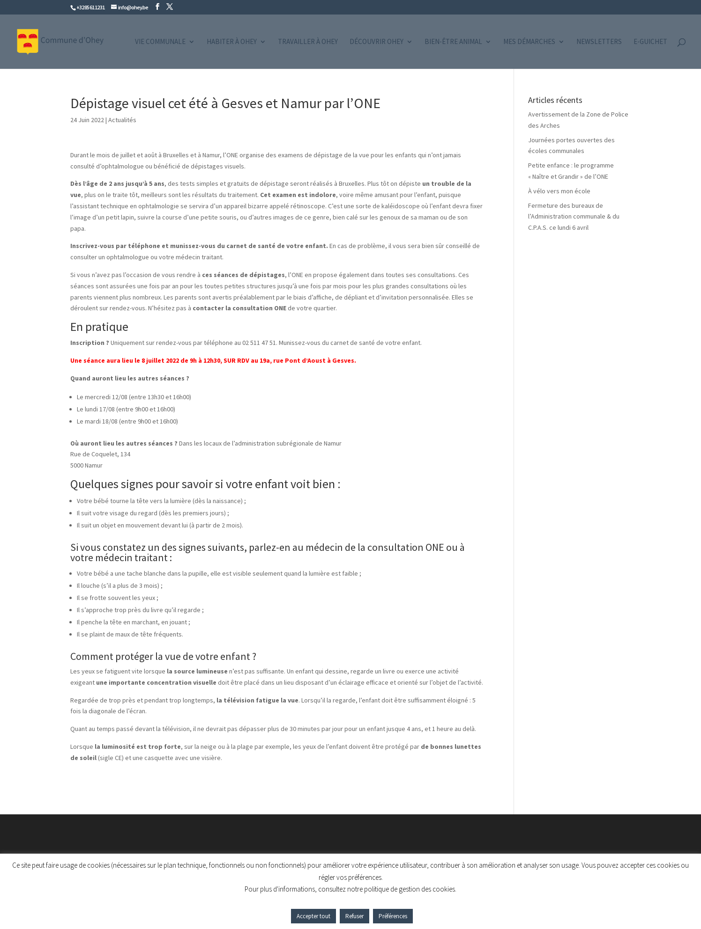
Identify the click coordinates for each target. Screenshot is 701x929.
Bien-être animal (453, 42)
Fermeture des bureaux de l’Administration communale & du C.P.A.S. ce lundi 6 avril (573, 216)
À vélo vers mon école (559, 191)
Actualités (122, 120)
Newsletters (599, 42)
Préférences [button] (393, 916)
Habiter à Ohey (232, 42)
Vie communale (160, 42)
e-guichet (650, 42)
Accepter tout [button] (313, 916)
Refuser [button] (354, 916)
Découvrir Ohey (376, 42)
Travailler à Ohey (308, 42)
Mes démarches (529, 42)
